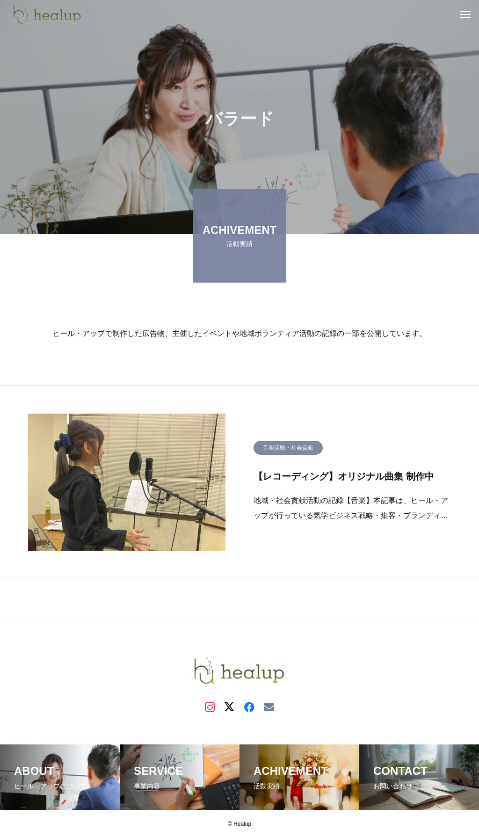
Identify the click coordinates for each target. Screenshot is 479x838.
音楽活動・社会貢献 (288, 449)
